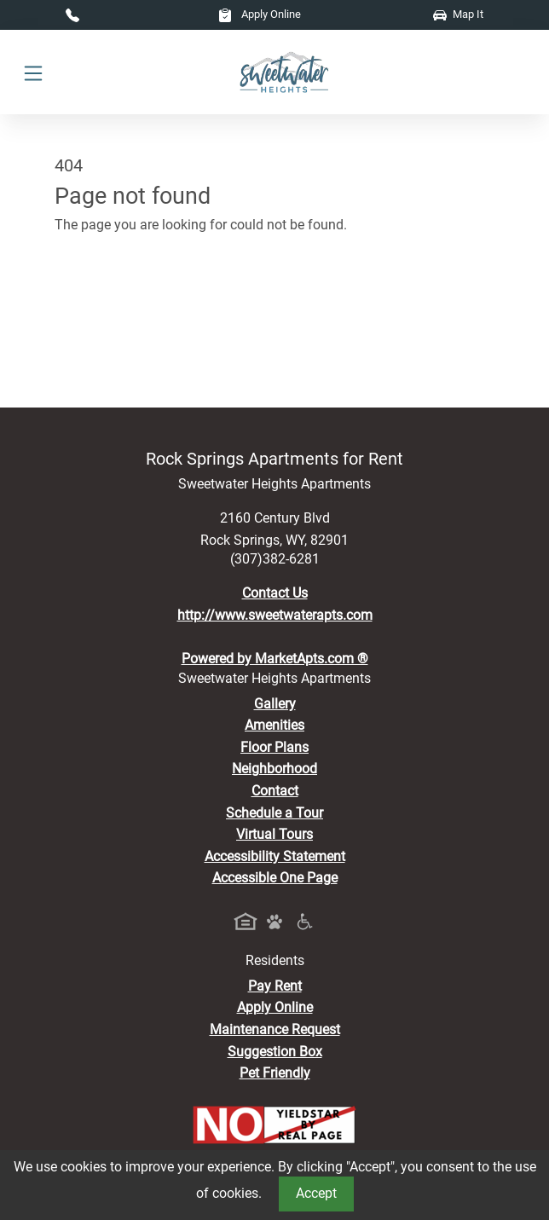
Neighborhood (274, 768)
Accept (316, 1193)
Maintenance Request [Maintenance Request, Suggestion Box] (275, 1029)
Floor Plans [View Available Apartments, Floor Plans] (274, 747)
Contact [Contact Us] (274, 791)
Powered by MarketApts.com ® (275, 658)
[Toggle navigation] (33, 72)
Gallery (275, 704)
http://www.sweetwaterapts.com (275, 615)
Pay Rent (275, 986)
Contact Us (275, 593)
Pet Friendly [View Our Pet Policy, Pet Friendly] (275, 1073)
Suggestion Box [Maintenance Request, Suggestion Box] (275, 1052)
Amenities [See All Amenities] (274, 725)
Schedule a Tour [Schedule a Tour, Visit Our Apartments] (274, 813)
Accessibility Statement (275, 856)
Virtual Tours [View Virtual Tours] (274, 834)
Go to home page (106, 300)
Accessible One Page (275, 878)
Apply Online (259, 14)
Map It (458, 14)
